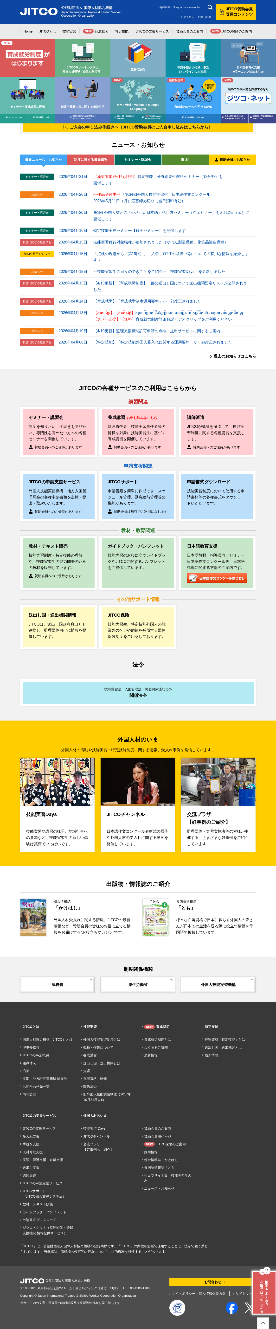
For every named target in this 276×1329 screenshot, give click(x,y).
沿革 (26, 1071)
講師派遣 (29, 1175)
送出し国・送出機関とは (101, 1063)
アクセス (188, 16)
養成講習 (90, 1055)
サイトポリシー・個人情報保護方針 (199, 1293)
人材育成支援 (33, 1152)
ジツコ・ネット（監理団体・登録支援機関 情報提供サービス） (48, 1230)
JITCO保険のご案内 (165, 1144)
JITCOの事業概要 (36, 1055)
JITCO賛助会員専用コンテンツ (239, 11)
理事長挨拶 (31, 1047)
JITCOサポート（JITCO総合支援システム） (44, 1193)
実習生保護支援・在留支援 (43, 1160)
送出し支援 (31, 1167)
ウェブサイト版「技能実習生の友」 (167, 1178)
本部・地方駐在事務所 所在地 (45, 1078)
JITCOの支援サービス (39, 1128)
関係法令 (90, 1086)
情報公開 (29, 1094)
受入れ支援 (31, 1136)
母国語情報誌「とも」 (161, 1167)
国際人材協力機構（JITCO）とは (48, 1039)
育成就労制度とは (157, 1039)
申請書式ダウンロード (39, 1220)
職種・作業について (98, 1047)
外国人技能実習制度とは (101, 1039)
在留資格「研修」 (96, 1078)
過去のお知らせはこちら (235, 356)
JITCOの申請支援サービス (43, 1183)
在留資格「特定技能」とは (225, 1039)
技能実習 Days (94, 1128)
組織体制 (29, 1063)
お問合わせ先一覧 (36, 1086)
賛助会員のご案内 (157, 1128)
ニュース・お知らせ (159, 1188)
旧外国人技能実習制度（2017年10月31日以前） (107, 1096)
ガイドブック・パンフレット (44, 1212)
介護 (86, 1071)
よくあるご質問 (156, 1047)
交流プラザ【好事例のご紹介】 (98, 1146)
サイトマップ (246, 1293)
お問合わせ (204, 16)
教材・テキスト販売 (38, 1204)
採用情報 (151, 1152)
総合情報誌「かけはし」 (162, 1160)
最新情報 (151, 1055)
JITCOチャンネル (96, 1136)
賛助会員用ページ (157, 1136)
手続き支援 (31, 1144)
